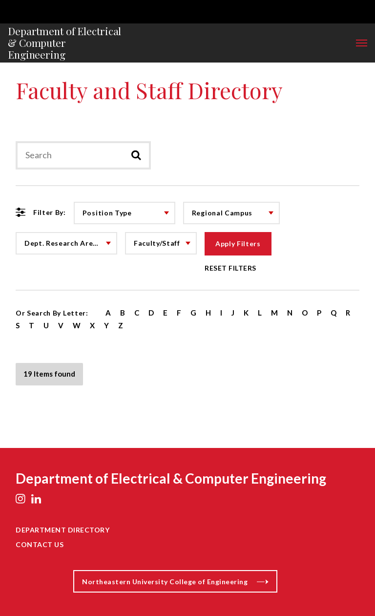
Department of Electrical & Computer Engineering (64, 43)
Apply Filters (238, 243)
